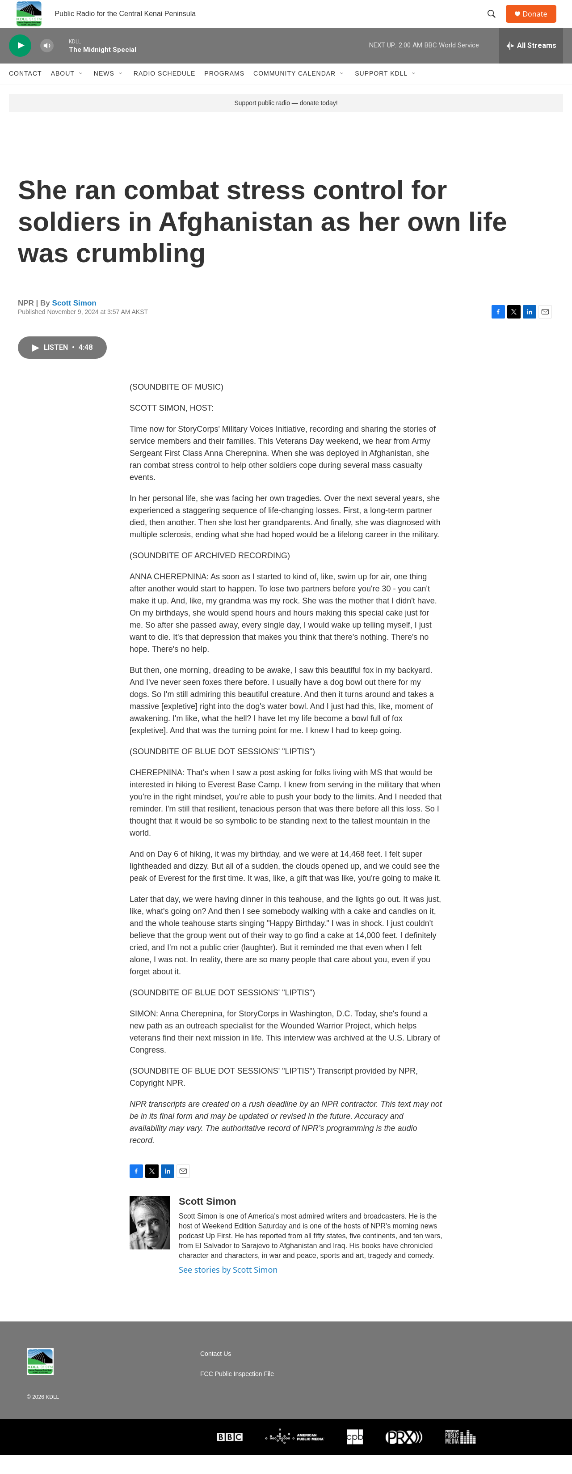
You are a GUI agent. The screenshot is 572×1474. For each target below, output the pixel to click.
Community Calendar (294, 93)
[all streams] (531, 65)
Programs (224, 93)
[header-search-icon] (495, 24)
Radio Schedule (164, 93)
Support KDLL (381, 93)
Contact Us (215, 1373)
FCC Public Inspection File (237, 1393)
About (63, 93)
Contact (25, 93)
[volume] (47, 65)
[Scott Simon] (150, 1242)
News (104, 93)
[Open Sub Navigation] (81, 93)
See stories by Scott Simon (228, 1288)
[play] (20, 65)
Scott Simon (74, 322)
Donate (540, 23)
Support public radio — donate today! (285, 122)
